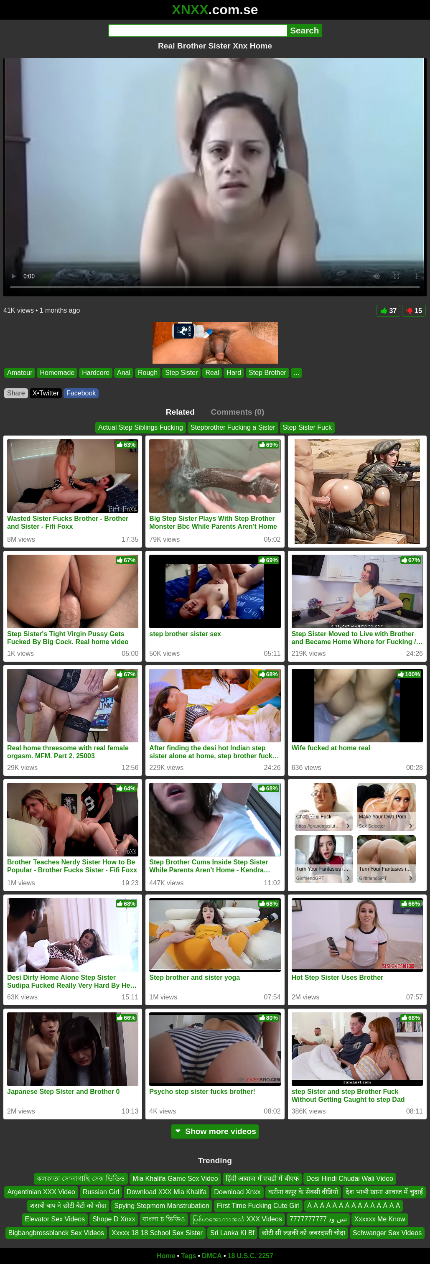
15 (414, 310)
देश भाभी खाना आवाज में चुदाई (384, 1191)
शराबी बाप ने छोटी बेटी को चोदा (68, 1205)
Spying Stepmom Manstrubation (161, 1205)
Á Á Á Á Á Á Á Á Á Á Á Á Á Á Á (353, 1205)
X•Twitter (46, 393)
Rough (148, 372)
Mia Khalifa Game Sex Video (175, 1178)
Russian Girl (101, 1191)
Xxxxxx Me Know (379, 1219)
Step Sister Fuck (307, 427)
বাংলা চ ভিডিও (163, 1219)
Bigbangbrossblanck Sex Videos (56, 1232)
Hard (233, 372)
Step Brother (267, 372)
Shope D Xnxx (113, 1219)
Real (212, 372)
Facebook (81, 393)
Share (16, 393)
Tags (188, 1255)
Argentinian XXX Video (41, 1191)
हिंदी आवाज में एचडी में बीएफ (262, 1178)
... (296, 372)
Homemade (57, 372)
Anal (123, 372)
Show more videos (215, 1131)
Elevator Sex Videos (55, 1219)
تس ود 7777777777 (318, 1219)
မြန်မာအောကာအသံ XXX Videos (237, 1219)
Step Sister (181, 372)
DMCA (212, 1255)
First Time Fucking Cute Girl (258, 1205)
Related (180, 412)
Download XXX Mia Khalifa (166, 1191)
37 (388, 310)
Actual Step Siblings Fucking (140, 427)
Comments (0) (237, 412)
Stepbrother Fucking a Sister (233, 427)
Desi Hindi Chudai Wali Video (349, 1178)
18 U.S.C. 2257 (250, 1255)
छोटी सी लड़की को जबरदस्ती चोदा (303, 1232)
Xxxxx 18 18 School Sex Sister (157, 1232)
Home (166, 1255)
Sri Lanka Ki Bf (232, 1232)
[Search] (198, 30)
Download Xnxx (237, 1191)
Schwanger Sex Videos (387, 1232)
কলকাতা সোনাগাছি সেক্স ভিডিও (81, 1178)
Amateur (19, 372)
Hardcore (95, 372)
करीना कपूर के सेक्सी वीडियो (303, 1191)
